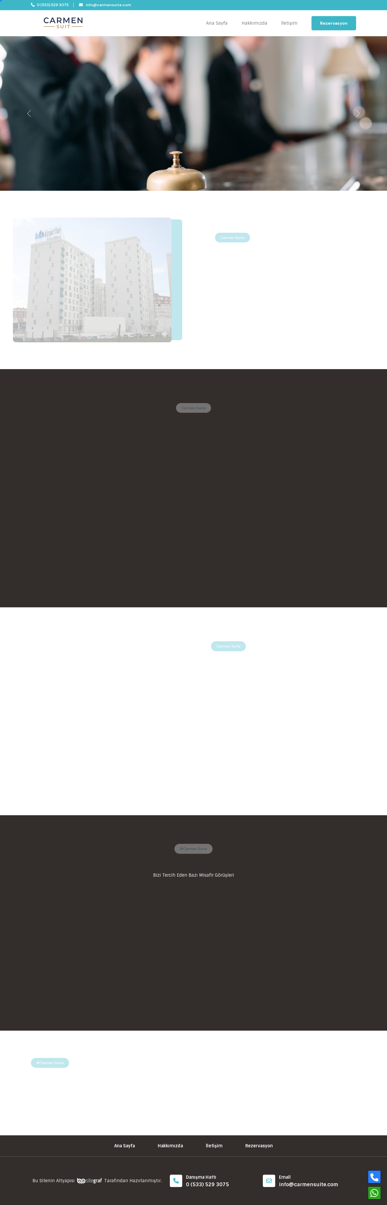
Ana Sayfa (217, 23)
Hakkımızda (254, 23)
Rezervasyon (333, 23)
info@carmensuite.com (105, 4)
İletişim (289, 23)
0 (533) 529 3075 (50, 4)
